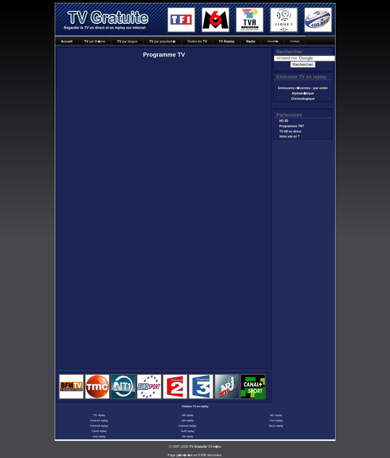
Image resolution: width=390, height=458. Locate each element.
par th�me (95, 41)
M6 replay (188, 415)
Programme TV (164, 54)
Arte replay (99, 436)
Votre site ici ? (289, 136)
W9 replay (188, 420)
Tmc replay (276, 420)
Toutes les (197, 41)
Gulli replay (187, 431)
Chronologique (303, 98)
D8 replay (187, 436)
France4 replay (187, 425)
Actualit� (273, 41)
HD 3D (283, 120)
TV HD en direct (290, 131)
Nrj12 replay (276, 425)
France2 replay (99, 420)
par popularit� (162, 41)
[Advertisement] (114, 112)
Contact (294, 41)
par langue (127, 41)
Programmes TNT (291, 126)
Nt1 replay (276, 415)
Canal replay (99, 431)
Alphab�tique (303, 93)
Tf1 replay (99, 415)
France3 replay (99, 425)
